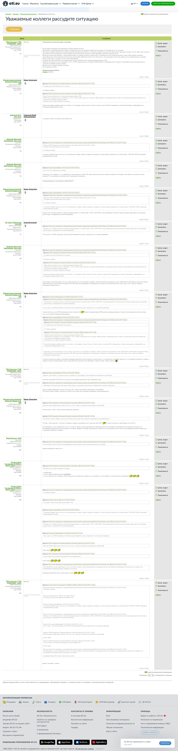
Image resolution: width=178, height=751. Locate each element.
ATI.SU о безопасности (46, 716)
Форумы (15, 14)
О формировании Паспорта (49, 734)
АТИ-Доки (65, 702)
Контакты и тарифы (82, 711)
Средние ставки (10, 731)
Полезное (8, 711)
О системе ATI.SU (78, 716)
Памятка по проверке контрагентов (46, 721)
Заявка (45, 72)
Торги (36, 702)
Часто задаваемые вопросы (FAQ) (155, 724)
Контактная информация (82, 720)
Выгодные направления (13, 735)
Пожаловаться (163, 51)
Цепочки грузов (126, 702)
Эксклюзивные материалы (118, 720)
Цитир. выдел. (163, 43)
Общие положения (114, 727)
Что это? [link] (128, 745)
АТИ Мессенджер (105, 702)
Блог (108, 716)
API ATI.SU (145, 702)
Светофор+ (42, 726)
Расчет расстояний (11, 716)
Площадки (9, 702)
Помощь (145, 711)
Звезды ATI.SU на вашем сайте (16, 724)
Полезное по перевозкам (152, 720)
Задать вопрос (150, 732)
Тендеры (49, 702)
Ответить (15, 29)
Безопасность (44, 711)
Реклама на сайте (79, 724)
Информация (113, 711)
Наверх (158, 55)
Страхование (42, 730)
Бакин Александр (30, 80)
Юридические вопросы (28, 14)
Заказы (24, 702)
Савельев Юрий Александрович (30, 116)
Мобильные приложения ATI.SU (20, 742)
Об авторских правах (84, 749)
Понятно (165, 743)
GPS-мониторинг (83, 702)
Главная (8, 14)
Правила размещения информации (155, 14)
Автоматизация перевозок (17, 698)
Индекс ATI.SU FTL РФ (12, 727)
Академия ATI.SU (10, 720)
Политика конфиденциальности (120, 724)
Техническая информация (152, 727)
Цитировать (162, 46)
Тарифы (74, 727)
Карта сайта (111, 731)
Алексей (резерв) (30, 222)
